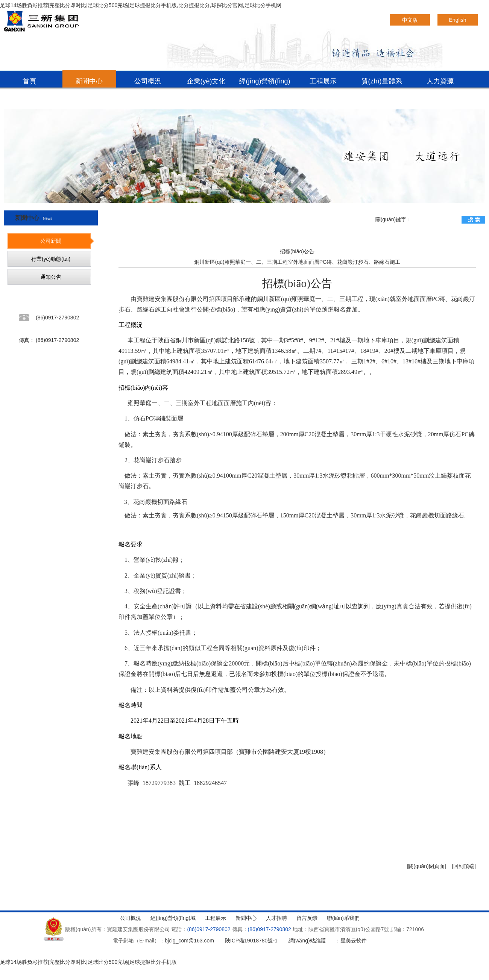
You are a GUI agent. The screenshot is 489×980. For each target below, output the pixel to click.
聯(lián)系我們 (30, 100)
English (457, 20)
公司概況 (147, 81)
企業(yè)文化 (206, 81)
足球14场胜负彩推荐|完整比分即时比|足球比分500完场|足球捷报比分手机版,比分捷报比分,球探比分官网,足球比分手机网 (140, 5)
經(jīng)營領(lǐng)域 (264, 83)
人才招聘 (276, 918)
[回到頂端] (464, 866)
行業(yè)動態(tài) (50, 259)
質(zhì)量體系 (381, 81)
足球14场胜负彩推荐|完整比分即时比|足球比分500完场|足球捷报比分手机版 (88, 962)
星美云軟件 (353, 941)
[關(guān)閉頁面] (426, 866)
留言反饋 (306, 918)
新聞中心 (89, 81)
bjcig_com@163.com (189, 941)
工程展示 (323, 81)
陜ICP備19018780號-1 (251, 941)
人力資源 (440, 81)
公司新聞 (50, 241)
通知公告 (50, 277)
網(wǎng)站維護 (307, 941)
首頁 (29, 81)
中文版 (410, 20)
